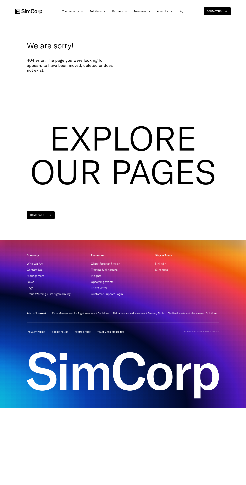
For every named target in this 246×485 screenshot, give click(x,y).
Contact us (217, 11)
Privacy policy (36, 332)
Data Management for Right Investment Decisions (80, 313)
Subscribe (161, 270)
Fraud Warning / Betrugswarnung (48, 294)
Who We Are (35, 264)
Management (35, 276)
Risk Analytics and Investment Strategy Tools (138, 313)
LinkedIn (160, 264)
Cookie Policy (60, 332)
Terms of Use (83, 332)
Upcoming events (102, 282)
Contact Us (34, 270)
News (30, 282)
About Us (165, 11)
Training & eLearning (104, 270)
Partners (120, 11)
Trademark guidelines (111, 332)
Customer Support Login (107, 294)
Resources (142, 11)
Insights (96, 276)
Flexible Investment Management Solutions (192, 313)
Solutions (98, 11)
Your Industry (73, 11)
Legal (30, 288)
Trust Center (99, 288)
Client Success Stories (105, 264)
